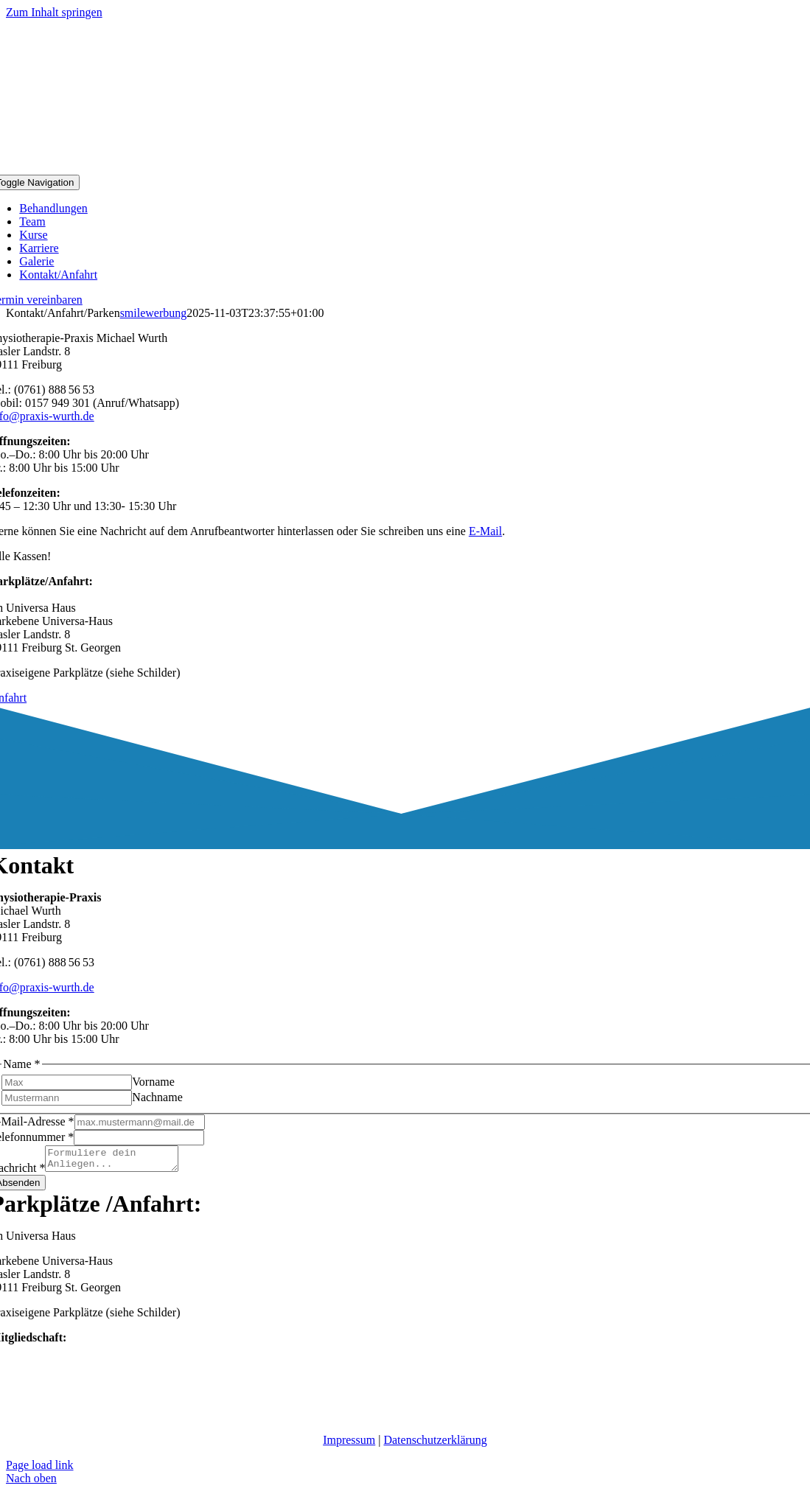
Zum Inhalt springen (54, 12)
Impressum (349, 1444)
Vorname (153, 1081)
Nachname (157, 1097)
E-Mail (485, 531)
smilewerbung (153, 313)
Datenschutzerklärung (434, 1444)
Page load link (40, 1469)
